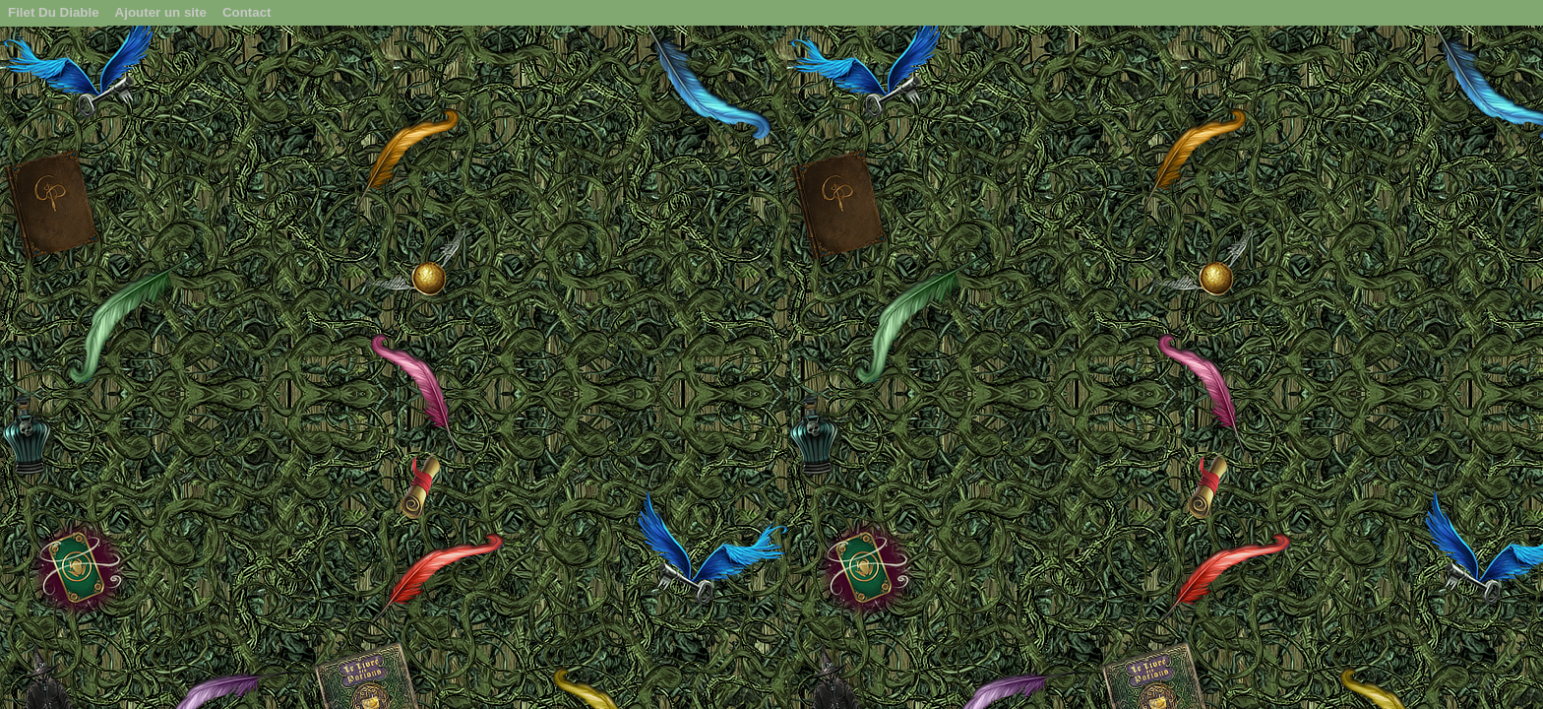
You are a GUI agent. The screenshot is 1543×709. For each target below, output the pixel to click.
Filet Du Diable (53, 12)
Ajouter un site (161, 12)
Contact (247, 12)
